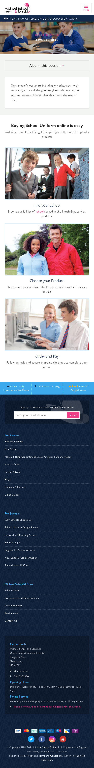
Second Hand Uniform (17, 565)
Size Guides (11, 449)
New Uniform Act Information (21, 557)
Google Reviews (78, 390)
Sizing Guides (12, 494)
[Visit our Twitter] (31, 739)
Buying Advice (12, 472)
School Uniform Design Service (21, 527)
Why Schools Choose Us (18, 520)
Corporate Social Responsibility (22, 598)
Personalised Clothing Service (21, 535)
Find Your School (14, 441)
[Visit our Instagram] (52, 739)
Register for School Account (20, 550)
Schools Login (12, 542)
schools (40, 212)
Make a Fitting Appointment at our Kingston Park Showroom (38, 457)
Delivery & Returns (15, 487)
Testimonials (11, 613)
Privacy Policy (25, 755)
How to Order (12, 464)
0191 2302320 (21, 676)
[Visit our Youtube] (63, 739)
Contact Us (11, 620)
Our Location (21, 671)
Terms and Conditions (50, 755)
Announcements (13, 605)
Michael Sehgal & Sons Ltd (47, 747)
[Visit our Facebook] (41, 739)
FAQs (7, 479)
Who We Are (12, 590)
